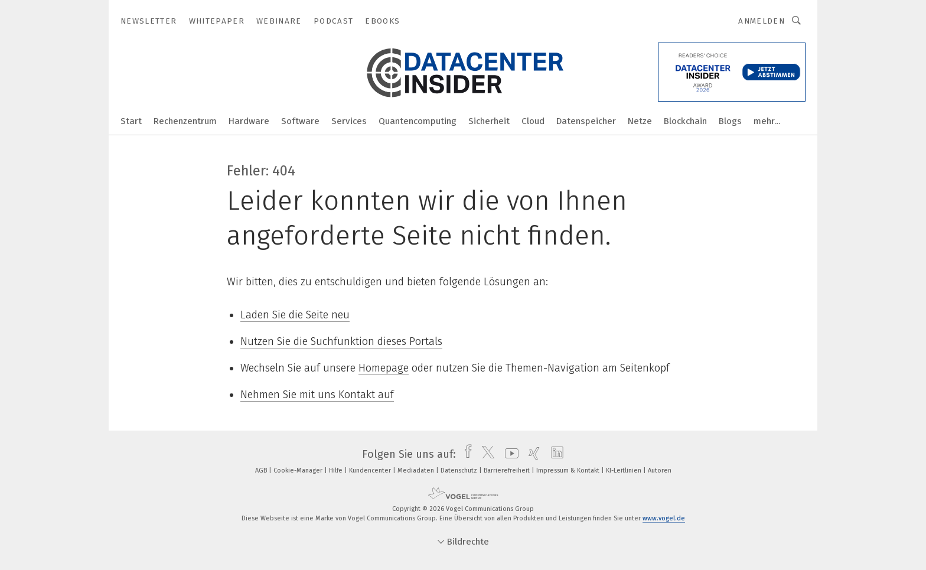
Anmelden (761, 21)
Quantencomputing (418, 121)
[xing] (531, 454)
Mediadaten (416, 470)
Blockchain (685, 121)
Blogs (730, 121)
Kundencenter (371, 470)
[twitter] (485, 454)
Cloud (532, 121)
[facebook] (465, 454)
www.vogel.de (664, 518)
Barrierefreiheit (508, 470)
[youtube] (509, 454)
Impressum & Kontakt (568, 470)
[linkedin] (554, 454)
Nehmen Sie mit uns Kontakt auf (317, 394)
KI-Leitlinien (624, 470)
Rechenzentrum (185, 121)
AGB (262, 470)
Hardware (249, 121)
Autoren (659, 470)
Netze (640, 121)
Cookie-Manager (298, 470)
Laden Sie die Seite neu (295, 314)
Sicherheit (489, 121)
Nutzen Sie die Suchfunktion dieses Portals (341, 341)
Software (300, 121)
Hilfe (336, 470)
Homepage (383, 367)
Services (349, 121)
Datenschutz (460, 470)
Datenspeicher (586, 121)
